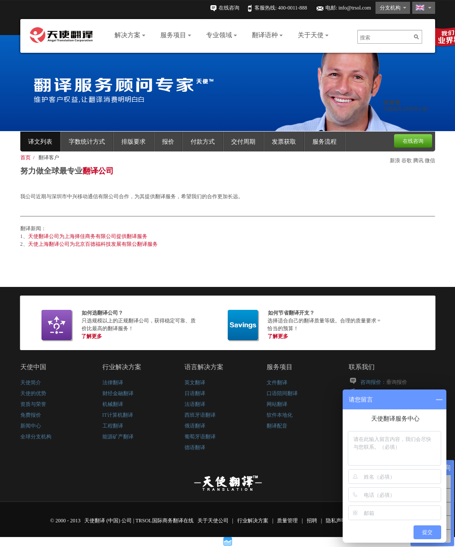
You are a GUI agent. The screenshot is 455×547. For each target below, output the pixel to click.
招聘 (312, 521)
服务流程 (324, 141)
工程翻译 (112, 426)
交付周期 (243, 141)
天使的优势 (33, 393)
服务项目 (175, 35)
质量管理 (288, 521)
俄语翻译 (195, 426)
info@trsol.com (354, 8)
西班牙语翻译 (200, 415)
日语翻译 (195, 393)
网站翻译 (277, 404)
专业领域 (221, 35)
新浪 (395, 161)
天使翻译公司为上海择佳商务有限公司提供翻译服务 (87, 236)
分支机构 (390, 8)
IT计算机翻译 (117, 415)
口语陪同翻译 (282, 393)
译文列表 (40, 141)
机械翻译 (112, 404)
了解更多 (91, 336)
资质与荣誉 (33, 404)
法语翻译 (195, 404)
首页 (25, 157)
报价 (168, 141)
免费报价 (30, 415)
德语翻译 (195, 447)
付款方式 (203, 141)
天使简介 (30, 383)
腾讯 (418, 161)
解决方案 (130, 35)
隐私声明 (337, 521)
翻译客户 (48, 157)
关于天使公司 (213, 521)
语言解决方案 (204, 367)
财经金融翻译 (118, 393)
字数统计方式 (87, 141)
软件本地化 (280, 415)
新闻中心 (30, 426)
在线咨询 (229, 8)
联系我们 (362, 367)
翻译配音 (277, 426)
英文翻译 (195, 383)
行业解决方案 (121, 367)
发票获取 (284, 141)
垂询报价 (396, 382)
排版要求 (133, 141)
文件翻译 (277, 383)
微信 (430, 161)
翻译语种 (267, 35)
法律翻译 (112, 383)
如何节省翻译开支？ (291, 313)
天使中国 (33, 367)
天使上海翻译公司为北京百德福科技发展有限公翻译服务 (93, 244)
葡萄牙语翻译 (200, 437)
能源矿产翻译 (118, 437)
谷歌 (406, 161)
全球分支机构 (35, 437)
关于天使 (313, 35)
